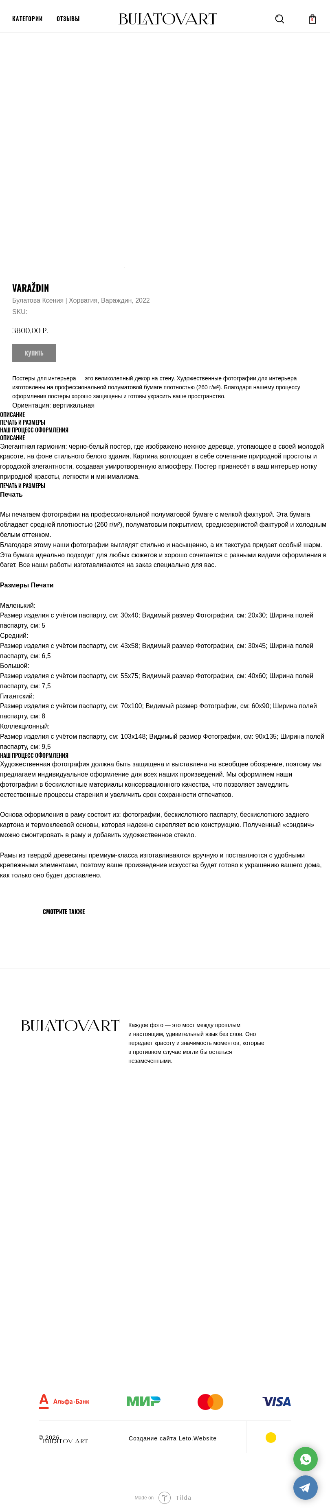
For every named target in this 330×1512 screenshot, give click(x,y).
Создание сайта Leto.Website (173, 1438)
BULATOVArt (168, 19)
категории (27, 18)
